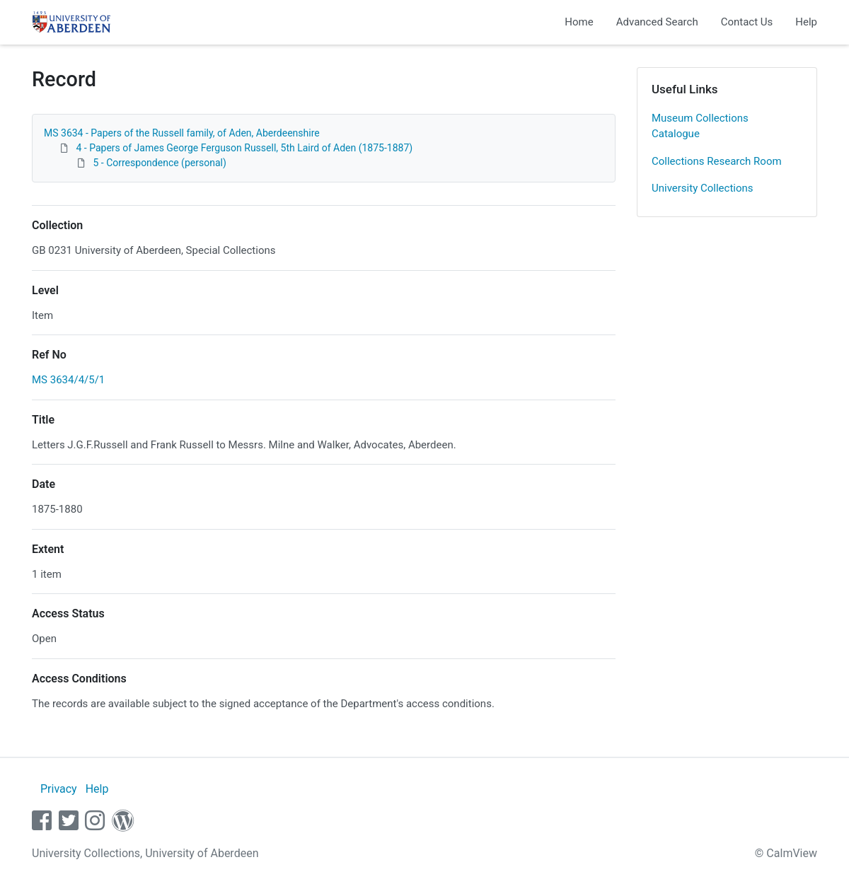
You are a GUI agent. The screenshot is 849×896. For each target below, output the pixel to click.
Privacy (58, 789)
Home (579, 22)
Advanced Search (657, 22)
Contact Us (747, 22)
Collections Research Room (717, 161)
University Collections (702, 188)
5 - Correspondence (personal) (159, 162)
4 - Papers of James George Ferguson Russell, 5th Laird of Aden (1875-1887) (244, 147)
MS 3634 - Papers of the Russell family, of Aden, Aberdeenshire (182, 133)
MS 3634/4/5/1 (68, 379)
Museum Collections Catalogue (700, 126)
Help (806, 22)
